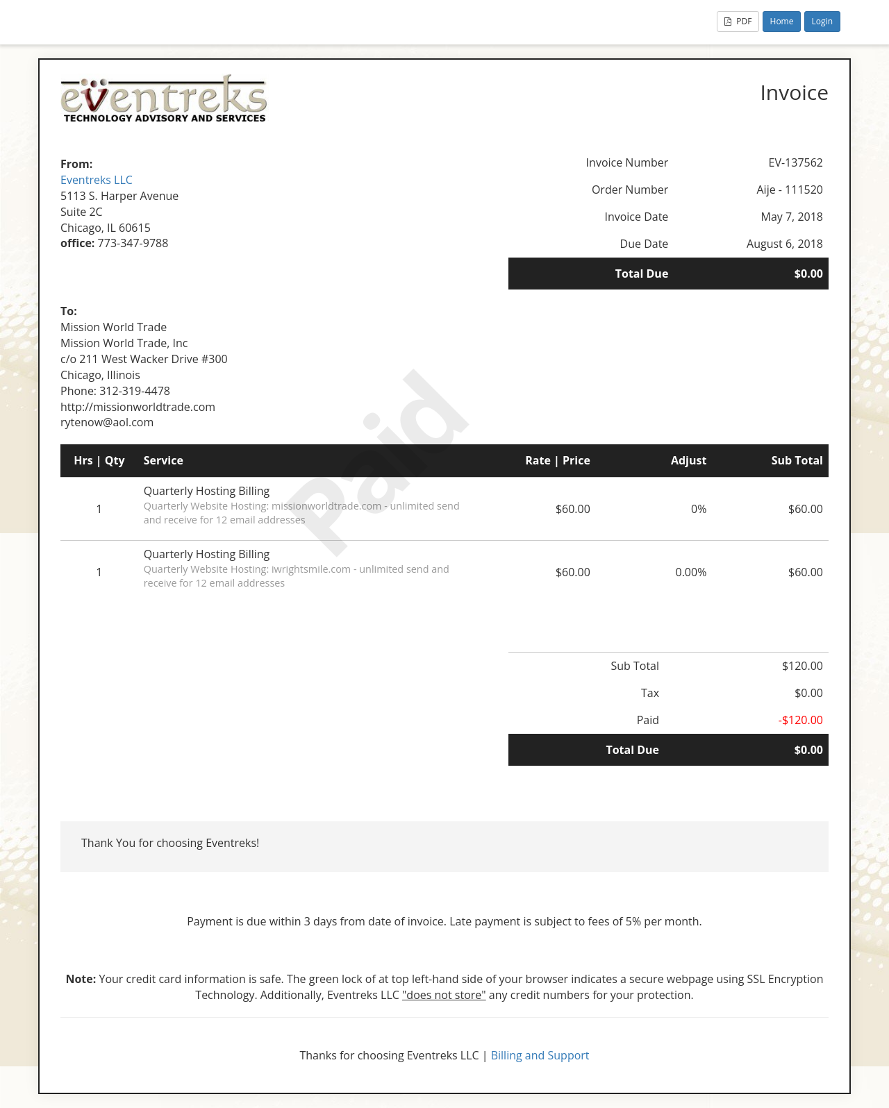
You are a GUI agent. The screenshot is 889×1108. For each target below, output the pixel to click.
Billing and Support (540, 1055)
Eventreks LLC (96, 179)
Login (822, 21)
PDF (737, 21)
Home (782, 21)
